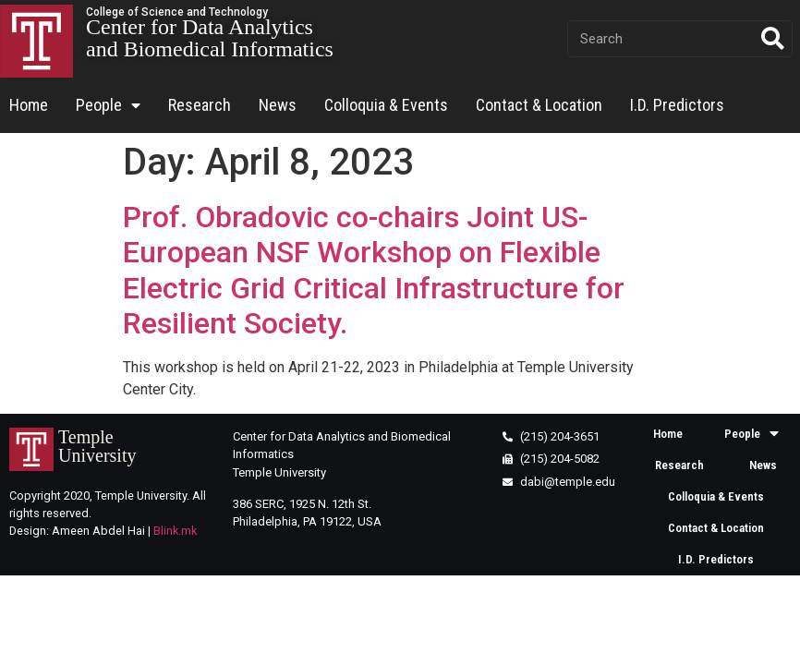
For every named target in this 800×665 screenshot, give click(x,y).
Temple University (97, 446)
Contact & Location (539, 105)
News (278, 105)
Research (199, 105)
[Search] (773, 38)
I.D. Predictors (677, 105)
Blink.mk (175, 531)
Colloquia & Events (386, 105)
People (108, 106)
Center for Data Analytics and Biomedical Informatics (209, 38)
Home (28, 105)
